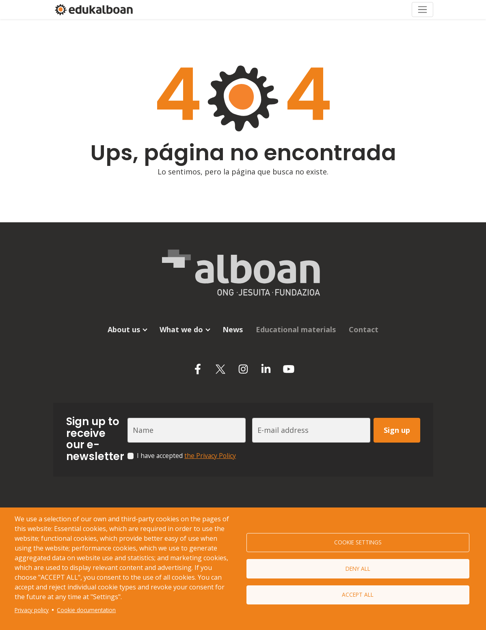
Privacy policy (32, 610)
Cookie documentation (86, 610)
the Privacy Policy (210, 454)
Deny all (358, 568)
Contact (363, 329)
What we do (181, 329)
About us (124, 329)
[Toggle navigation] (422, 9)
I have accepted (186, 454)
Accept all (358, 595)
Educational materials (296, 329)
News (232, 329)
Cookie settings (358, 542)
